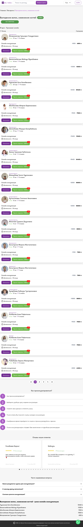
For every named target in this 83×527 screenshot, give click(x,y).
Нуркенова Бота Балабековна (20, 82)
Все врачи (10, 10)
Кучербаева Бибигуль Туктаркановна (23, 291)
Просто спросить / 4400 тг (21, 235)
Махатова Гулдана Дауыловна (20, 221)
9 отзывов (22, 61)
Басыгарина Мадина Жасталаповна (22, 245)
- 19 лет (12, 247)
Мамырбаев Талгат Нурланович (21, 175)
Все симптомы (10, 21)
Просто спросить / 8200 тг (21, 166)
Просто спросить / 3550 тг (21, 259)
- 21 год (12, 293)
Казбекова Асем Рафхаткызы (19, 314)
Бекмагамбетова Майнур (54, 464)
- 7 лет (12, 316)
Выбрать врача (41, 3)
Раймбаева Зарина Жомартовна (21, 361)
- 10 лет (12, 108)
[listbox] (67, 2)
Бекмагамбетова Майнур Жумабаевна (23, 59)
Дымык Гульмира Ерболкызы (20, 152)
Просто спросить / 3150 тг (21, 375)
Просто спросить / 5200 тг (21, 96)
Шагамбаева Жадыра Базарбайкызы (23, 129)
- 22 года (13, 84)
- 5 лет (12, 223)
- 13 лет (12, 177)
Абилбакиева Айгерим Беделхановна (22, 105)
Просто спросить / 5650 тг (21, 73)
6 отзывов (21, 154)
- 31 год (13, 38)
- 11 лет (12, 154)
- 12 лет (12, 200)
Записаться (6, 51)
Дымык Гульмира (10, 464)
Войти (78, 2)
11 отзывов (23, 84)
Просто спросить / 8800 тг (21, 143)
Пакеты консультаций (41, 525)
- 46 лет (13, 61)
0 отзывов (22, 38)
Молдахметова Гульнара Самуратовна (23, 36)
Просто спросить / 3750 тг (21, 119)
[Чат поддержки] (78, 522)
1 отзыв (21, 131)
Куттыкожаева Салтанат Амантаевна (23, 198)
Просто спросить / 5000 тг (21, 189)
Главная (3, 10)
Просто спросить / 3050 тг (21, 50)
